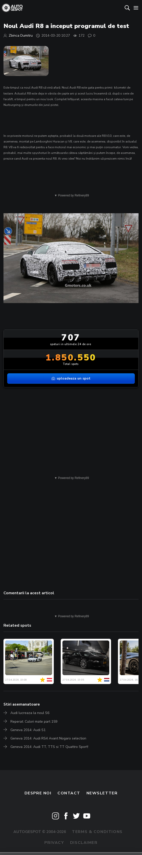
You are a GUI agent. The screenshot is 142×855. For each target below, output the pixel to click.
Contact (68, 793)
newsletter (102, 793)
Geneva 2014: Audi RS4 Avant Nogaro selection (48, 738)
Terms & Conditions (97, 831)
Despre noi (38, 793)
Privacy (54, 842)
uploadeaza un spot (71, 378)
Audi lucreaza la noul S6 (29, 713)
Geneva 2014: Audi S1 (28, 730)
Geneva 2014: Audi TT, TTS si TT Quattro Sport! (49, 746)
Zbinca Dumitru (21, 35)
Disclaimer (84, 842)
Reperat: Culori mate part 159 (33, 721)
